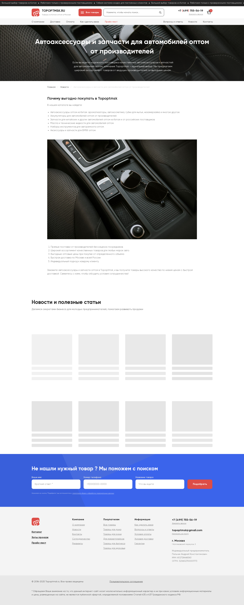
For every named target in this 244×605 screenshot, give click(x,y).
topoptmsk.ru (53, 10)
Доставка (55, 22)
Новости (192, 22)
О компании (38, 22)
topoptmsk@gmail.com (187, 530)
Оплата (70, 22)
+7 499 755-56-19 (190, 10)
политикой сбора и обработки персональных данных (93, 493)
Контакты (208, 22)
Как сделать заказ (89, 22)
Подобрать (200, 484)
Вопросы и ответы (173, 22)
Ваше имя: (37, 477)
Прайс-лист (111, 22)
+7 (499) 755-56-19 (184, 520)
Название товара (144, 477)
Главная (51, 87)
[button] (196, 14)
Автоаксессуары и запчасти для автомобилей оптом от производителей (112, 87)
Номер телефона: (92, 477)
